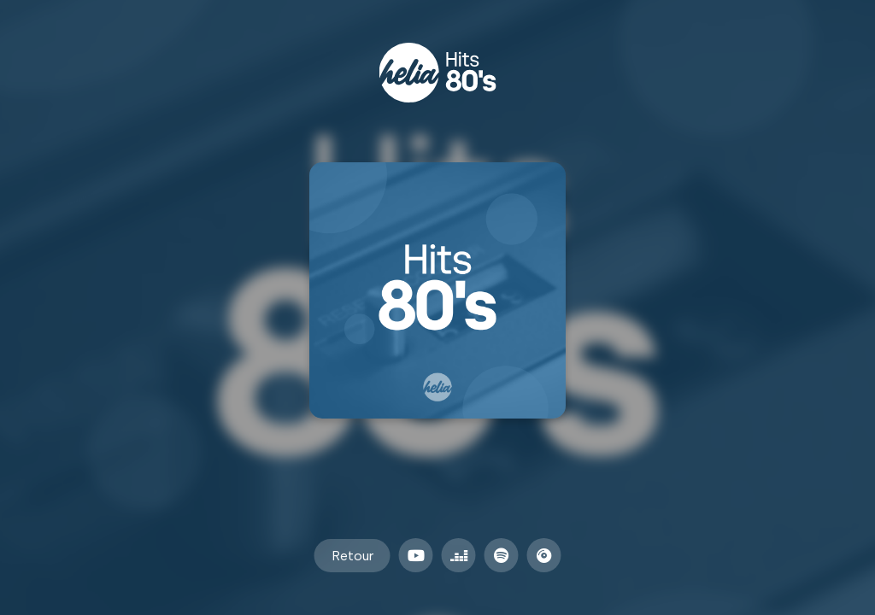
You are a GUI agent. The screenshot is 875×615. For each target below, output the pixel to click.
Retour (352, 556)
